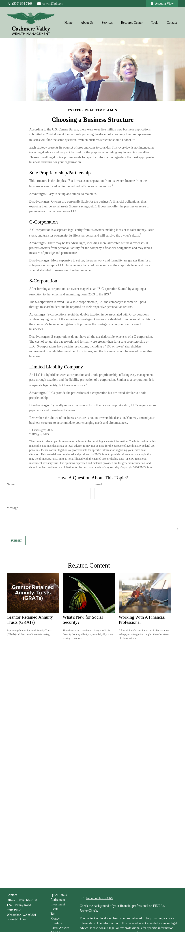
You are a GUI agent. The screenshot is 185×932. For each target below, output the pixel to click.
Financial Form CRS (99, 898)
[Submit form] (16, 540)
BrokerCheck (88, 910)
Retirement (58, 899)
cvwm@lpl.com (50, 3)
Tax (53, 914)
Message (12, 508)
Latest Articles (60, 928)
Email (98, 484)
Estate (55, 909)
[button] (68, 22)
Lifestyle (56, 923)
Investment (58, 904)
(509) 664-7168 (20, 3)
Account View (162, 3)
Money (55, 918)
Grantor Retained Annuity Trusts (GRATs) (30, 620)
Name (10, 484)
